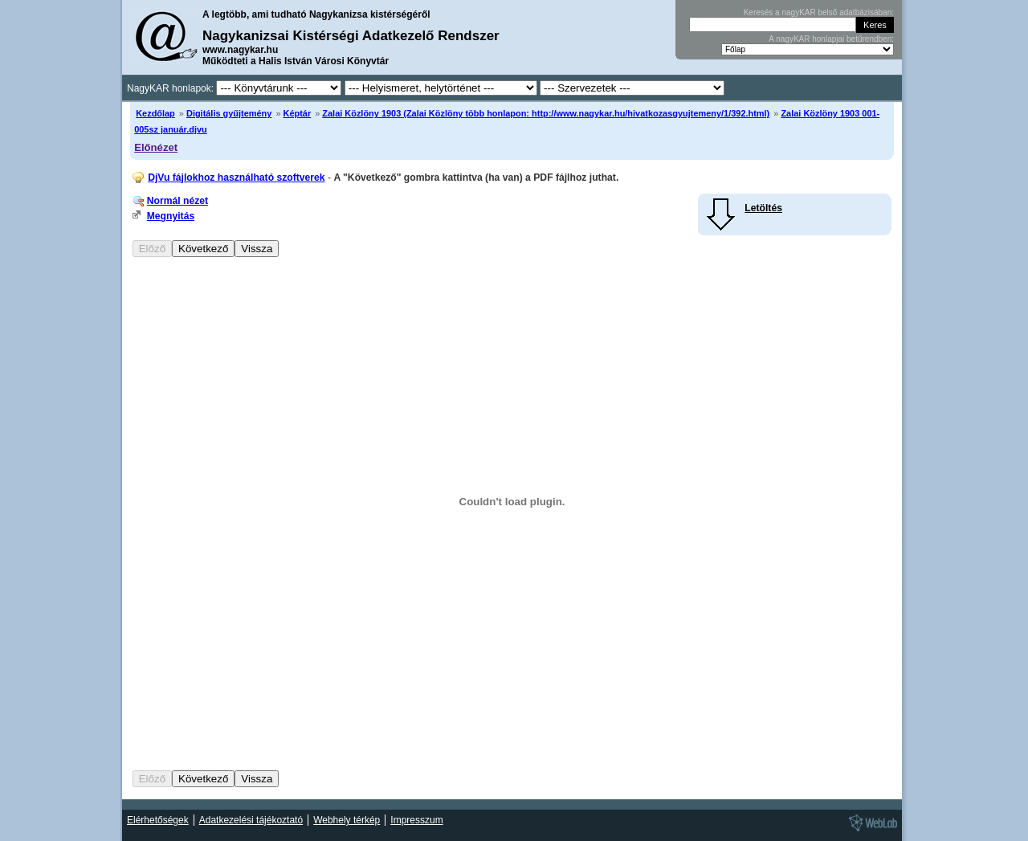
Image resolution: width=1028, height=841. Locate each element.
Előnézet (155, 147)
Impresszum (416, 820)
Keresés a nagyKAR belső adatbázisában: (819, 12)
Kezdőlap (155, 113)
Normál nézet (177, 200)
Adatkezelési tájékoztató (251, 820)
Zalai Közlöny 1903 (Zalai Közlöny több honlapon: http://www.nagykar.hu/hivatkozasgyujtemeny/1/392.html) (545, 113)
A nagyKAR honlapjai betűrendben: (831, 39)
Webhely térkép (346, 820)
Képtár (298, 113)
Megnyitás (170, 216)
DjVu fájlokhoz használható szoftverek (236, 177)
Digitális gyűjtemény (228, 113)
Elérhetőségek (158, 820)
